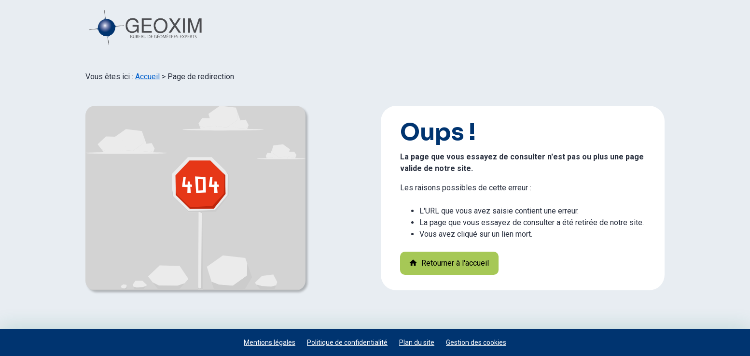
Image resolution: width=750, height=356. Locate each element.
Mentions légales (269, 342)
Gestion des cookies (476, 342)
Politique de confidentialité (347, 342)
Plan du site (416, 342)
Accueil (147, 76)
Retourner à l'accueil (449, 263)
